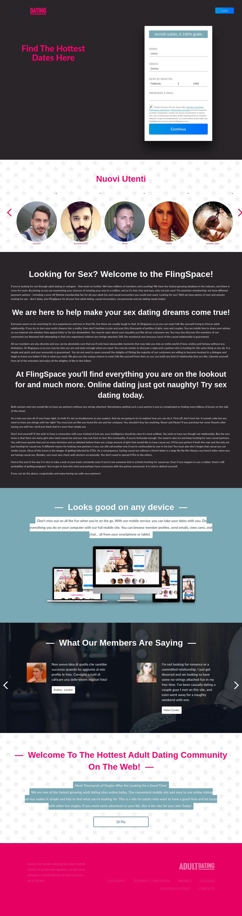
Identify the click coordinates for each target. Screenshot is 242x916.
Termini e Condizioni (195, 107)
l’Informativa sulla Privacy (159, 110)
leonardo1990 (81, 243)
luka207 (37, 243)
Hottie (169, 243)
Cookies (207, 881)
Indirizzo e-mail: (161, 93)
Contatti (206, 889)
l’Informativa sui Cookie (180, 110)
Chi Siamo (116, 881)
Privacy (185, 881)
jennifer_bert (213, 243)
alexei (125, 243)
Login (224, 10)
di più (121, 822)
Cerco (153, 63)
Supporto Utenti (175, 889)
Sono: (153, 48)
